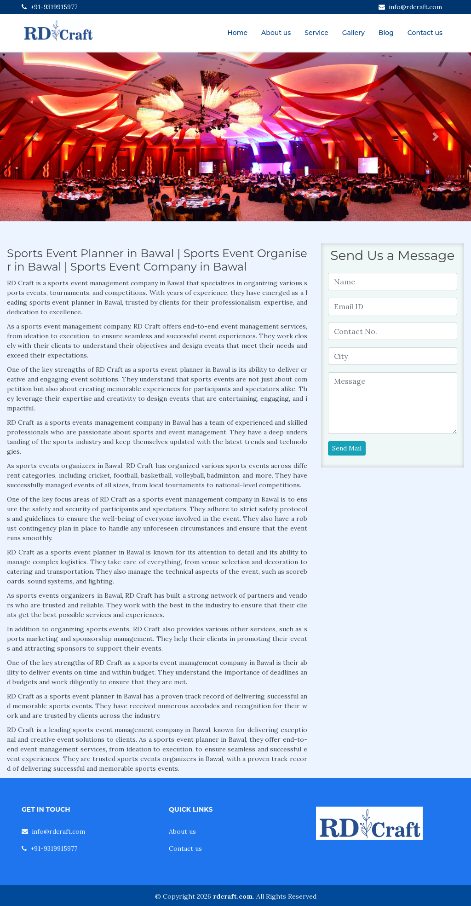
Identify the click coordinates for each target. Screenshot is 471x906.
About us (276, 33)
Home (237, 33)
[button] (35, 136)
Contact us (425, 33)
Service (316, 33)
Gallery (353, 33)
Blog (386, 33)
